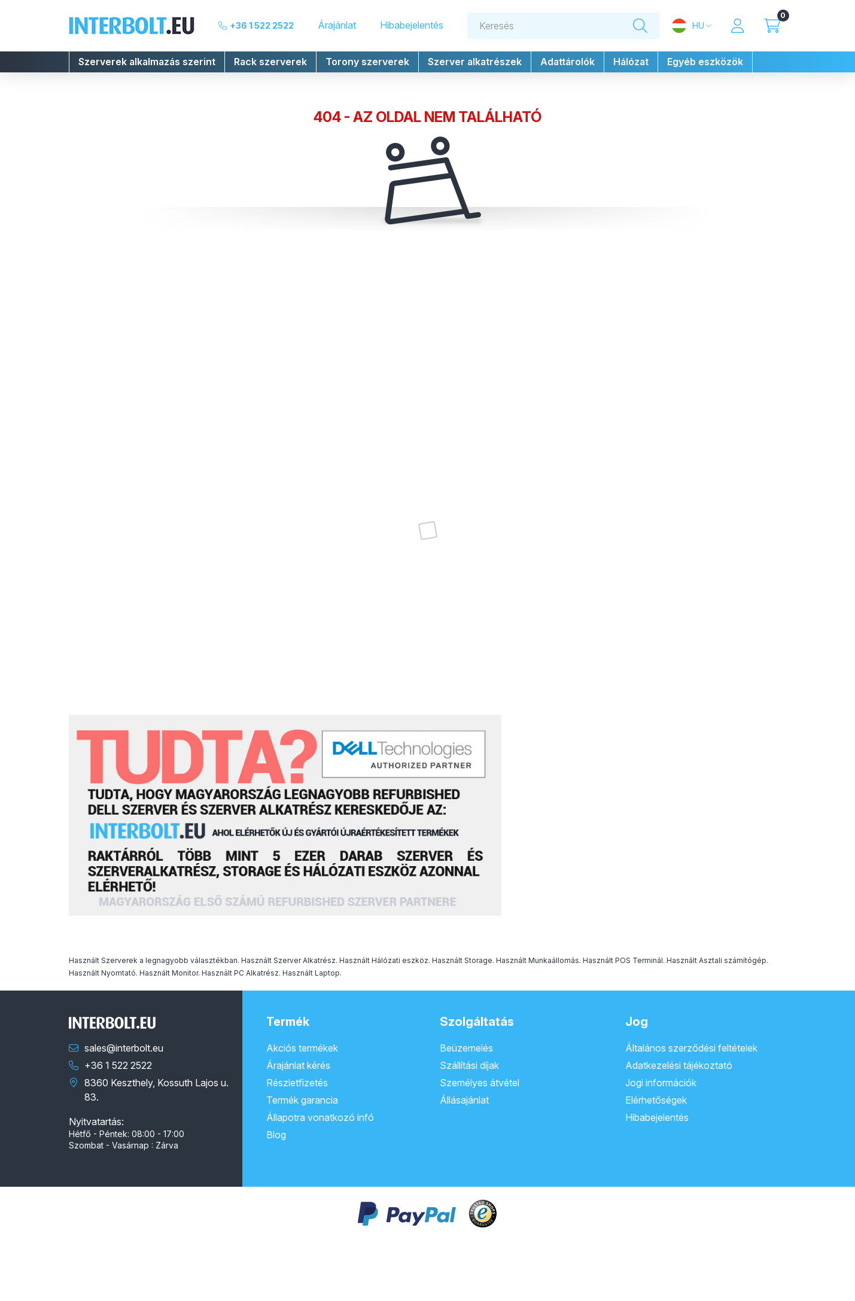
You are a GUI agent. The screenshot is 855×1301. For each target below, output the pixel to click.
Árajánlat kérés (298, 1065)
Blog (276, 1135)
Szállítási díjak (469, 1065)
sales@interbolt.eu (123, 1048)
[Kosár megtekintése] (772, 25)
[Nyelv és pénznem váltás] (691, 25)
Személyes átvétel (479, 1083)
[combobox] (563, 26)
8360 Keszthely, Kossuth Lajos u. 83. (156, 1090)
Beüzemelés (466, 1048)
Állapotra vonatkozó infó (320, 1117)
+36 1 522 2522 (262, 25)
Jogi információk (660, 1083)
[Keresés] (640, 26)
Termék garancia (302, 1100)
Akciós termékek (302, 1048)
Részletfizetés (297, 1083)
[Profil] (737, 25)
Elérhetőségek (656, 1100)
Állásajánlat (464, 1100)
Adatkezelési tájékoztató (678, 1065)
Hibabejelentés (411, 25)
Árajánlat (337, 25)
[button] (146, 61)
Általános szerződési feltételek (691, 1048)
